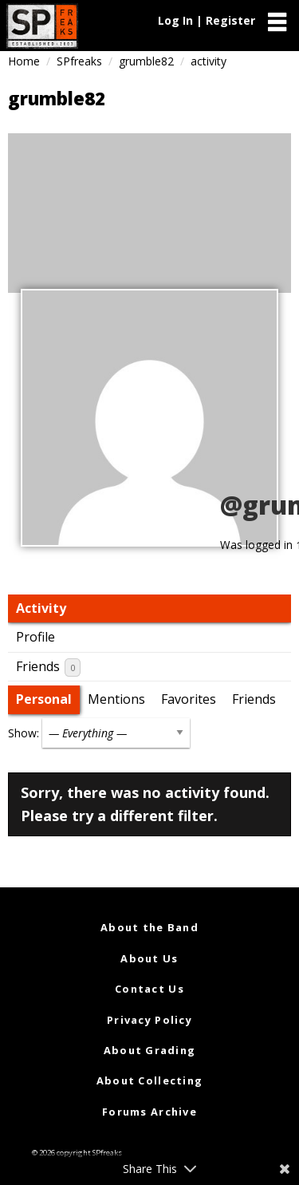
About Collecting (149, 1080)
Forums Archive (149, 1111)
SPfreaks (79, 61)
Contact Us (149, 989)
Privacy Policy (149, 1020)
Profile (35, 637)
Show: (23, 733)
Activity (41, 608)
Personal (44, 699)
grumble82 (146, 61)
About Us (149, 958)
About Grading (150, 1050)
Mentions (116, 699)
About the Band (149, 927)
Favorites (188, 699)
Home (24, 61)
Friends (48, 667)
